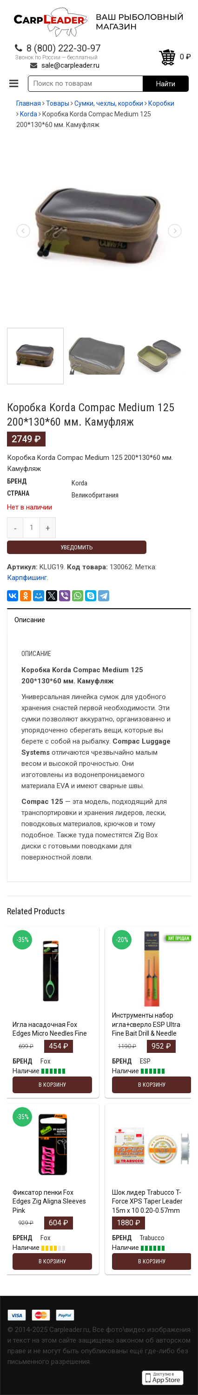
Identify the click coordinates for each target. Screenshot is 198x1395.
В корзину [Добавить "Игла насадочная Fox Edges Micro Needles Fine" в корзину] (52, 1085)
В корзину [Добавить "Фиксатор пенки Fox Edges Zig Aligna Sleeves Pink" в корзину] (52, 1261)
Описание (29, 620)
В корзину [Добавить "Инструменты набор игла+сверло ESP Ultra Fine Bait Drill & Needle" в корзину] (152, 1085)
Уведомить (76, 547)
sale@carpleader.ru (70, 65)
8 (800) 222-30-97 (63, 48)
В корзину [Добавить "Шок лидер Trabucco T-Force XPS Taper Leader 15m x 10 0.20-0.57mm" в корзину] (152, 1261)
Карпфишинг (27, 577)
